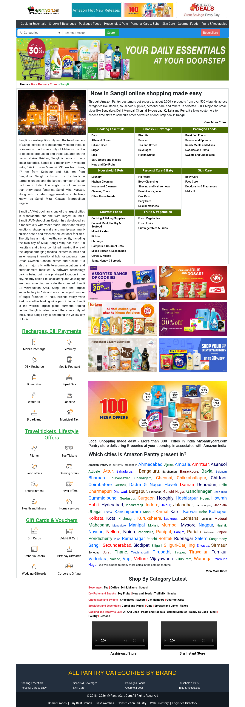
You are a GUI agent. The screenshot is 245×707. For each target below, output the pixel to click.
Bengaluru (108, 110)
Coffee (114, 587)
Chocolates (127, 599)
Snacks (171, 593)
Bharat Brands (57, 703)
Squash (143, 587)
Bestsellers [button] (210, 32)
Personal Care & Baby (145, 23)
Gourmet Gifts (175, 599)
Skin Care (168, 23)
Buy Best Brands (81, 703)
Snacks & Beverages (62, 23)
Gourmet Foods (188, 23)
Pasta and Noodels (153, 612)
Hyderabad (155, 110)
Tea (106, 587)
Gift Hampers (156, 599)
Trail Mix (159, 593)
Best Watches (105, 703)
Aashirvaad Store (123, 653)
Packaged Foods (90, 23)
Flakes (184, 605)
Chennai (141, 110)
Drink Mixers (129, 587)
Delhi (119, 110)
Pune (183, 110)
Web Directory (159, 703)
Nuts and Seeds (142, 593)
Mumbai (129, 110)
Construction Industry (132, 703)
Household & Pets (116, 23)
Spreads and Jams (166, 605)
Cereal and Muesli (133, 605)
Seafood (105, 616)
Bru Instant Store (192, 653)
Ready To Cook (198, 612)
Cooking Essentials (33, 23)
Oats (149, 605)
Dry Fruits (124, 593)
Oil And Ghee (131, 612)
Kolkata (169, 110)
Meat (213, 612)
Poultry (93, 616)
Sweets (140, 599)
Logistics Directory (184, 703)
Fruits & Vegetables (214, 23)
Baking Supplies (177, 612)
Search (111, 32)
